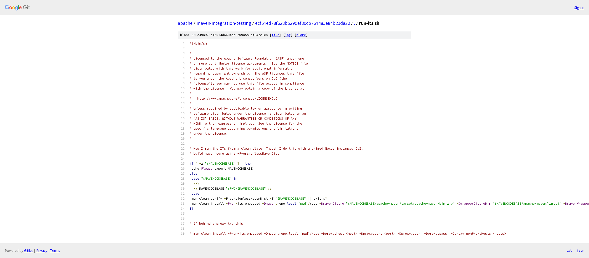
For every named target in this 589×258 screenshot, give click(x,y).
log (288, 35)
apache (185, 23)
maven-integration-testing (224, 23)
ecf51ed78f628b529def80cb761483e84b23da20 (302, 23)
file (275, 35)
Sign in (579, 7)
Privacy (41, 250)
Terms (55, 250)
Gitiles (28, 250)
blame (301, 35)
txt (569, 250)
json (580, 250)
